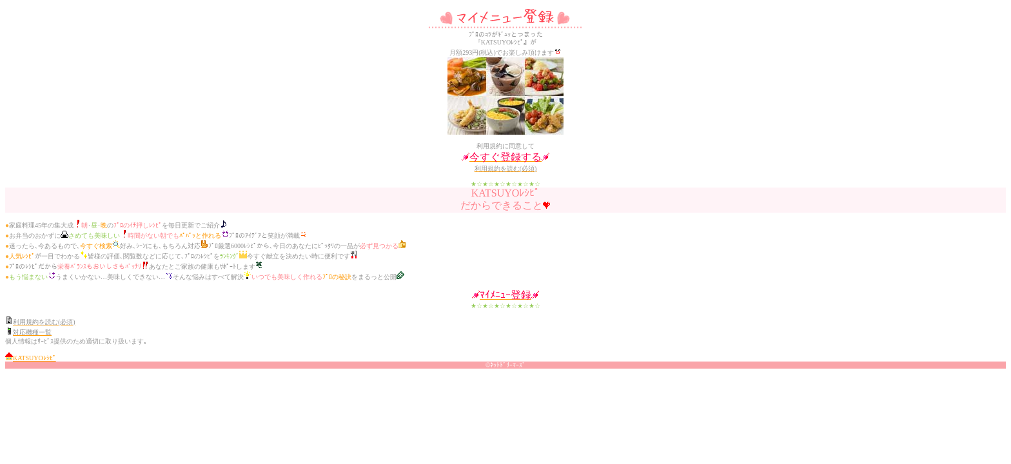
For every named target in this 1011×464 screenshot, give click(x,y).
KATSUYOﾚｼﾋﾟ (34, 358)
